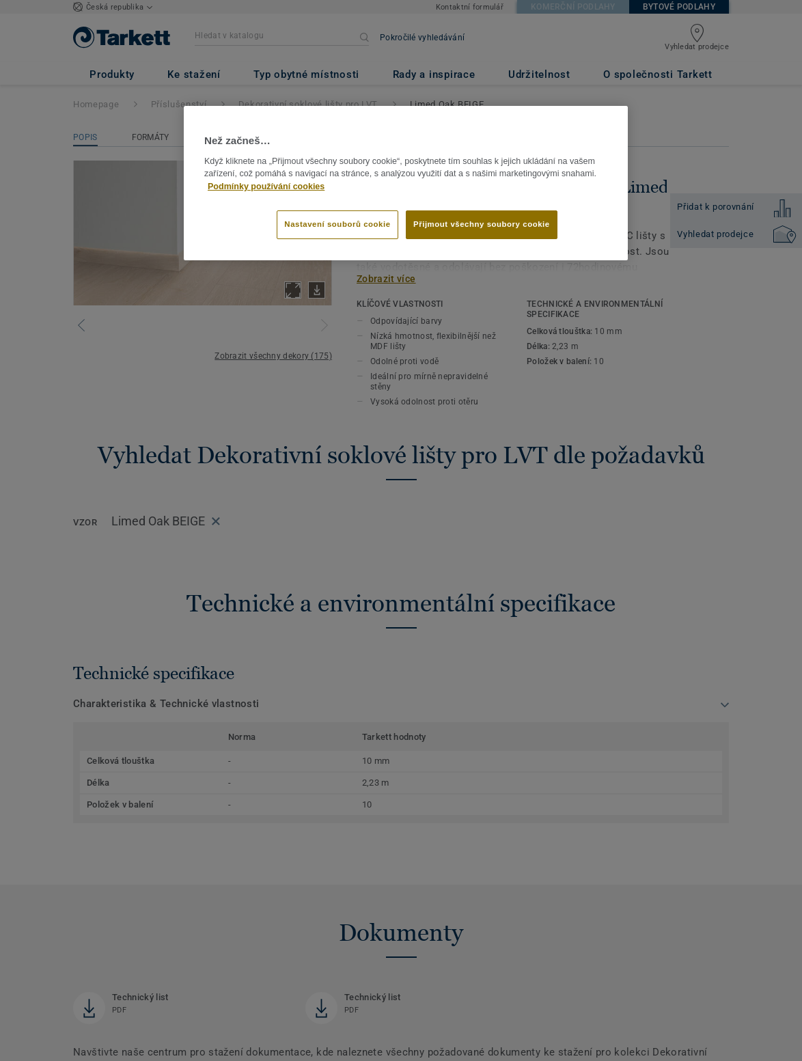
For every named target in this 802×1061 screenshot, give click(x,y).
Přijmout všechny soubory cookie (481, 224)
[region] (406, 183)
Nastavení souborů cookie (337, 224)
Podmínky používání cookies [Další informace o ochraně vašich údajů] (266, 186)
